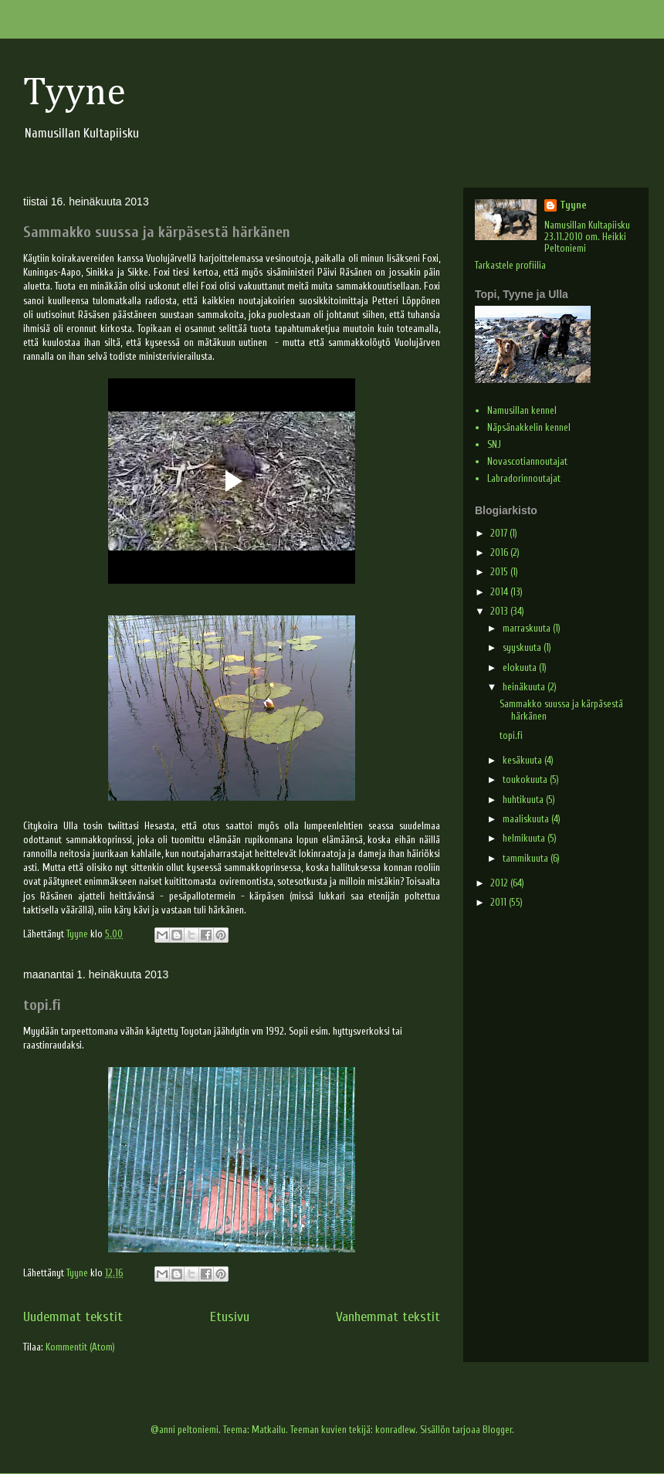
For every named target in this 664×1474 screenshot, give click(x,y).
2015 (500, 572)
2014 (500, 592)
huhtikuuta (524, 799)
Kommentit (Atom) (80, 1347)
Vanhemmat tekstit (388, 1317)
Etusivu (229, 1317)
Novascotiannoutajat (527, 461)
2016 (500, 552)
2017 (500, 533)
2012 (500, 883)
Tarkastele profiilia (510, 265)
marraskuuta (528, 628)
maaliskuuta (527, 819)
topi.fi (42, 1005)
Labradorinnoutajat (524, 478)
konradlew (395, 1429)
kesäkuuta (523, 760)
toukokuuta (526, 779)
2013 (500, 611)
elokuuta (521, 667)
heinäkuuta (525, 687)
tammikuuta (527, 858)
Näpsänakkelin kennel (529, 427)
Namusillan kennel (522, 410)
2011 (499, 902)
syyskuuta (523, 647)
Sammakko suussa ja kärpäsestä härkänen (156, 232)
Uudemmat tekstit (73, 1317)
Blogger (497, 1429)
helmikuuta (525, 838)
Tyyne (74, 93)
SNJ (494, 444)
